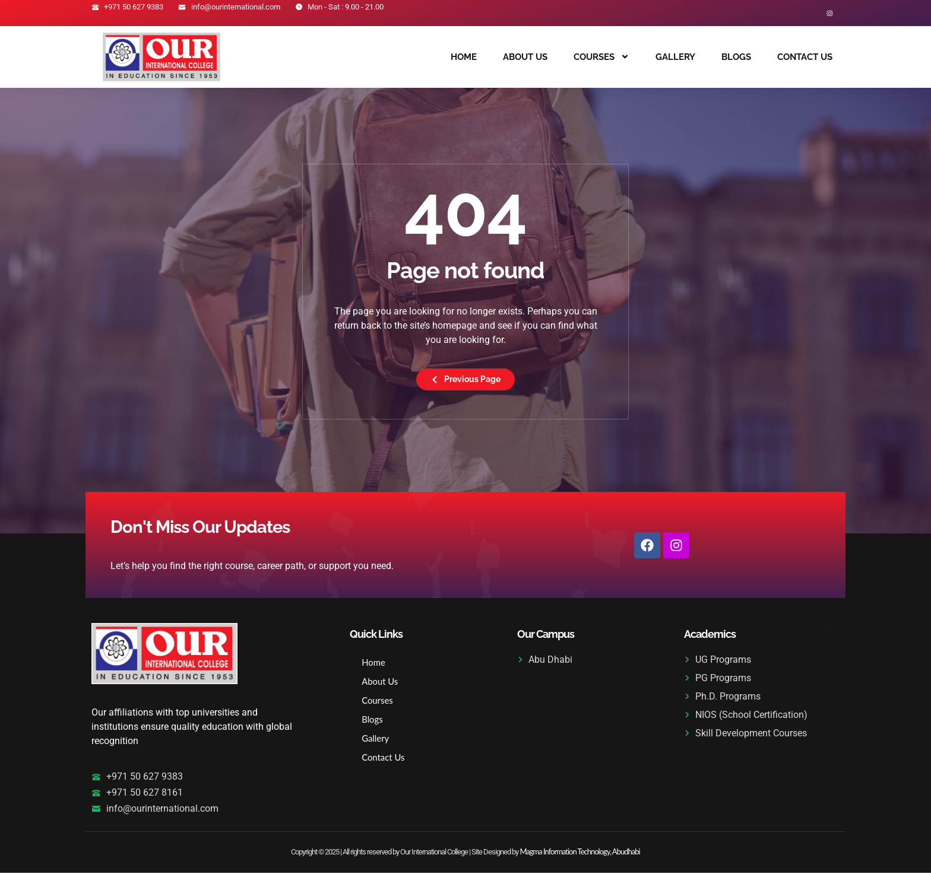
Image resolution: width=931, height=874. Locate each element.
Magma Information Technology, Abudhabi (579, 852)
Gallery (675, 57)
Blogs (736, 57)
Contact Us (804, 57)
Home (464, 57)
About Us (525, 57)
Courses (601, 56)
